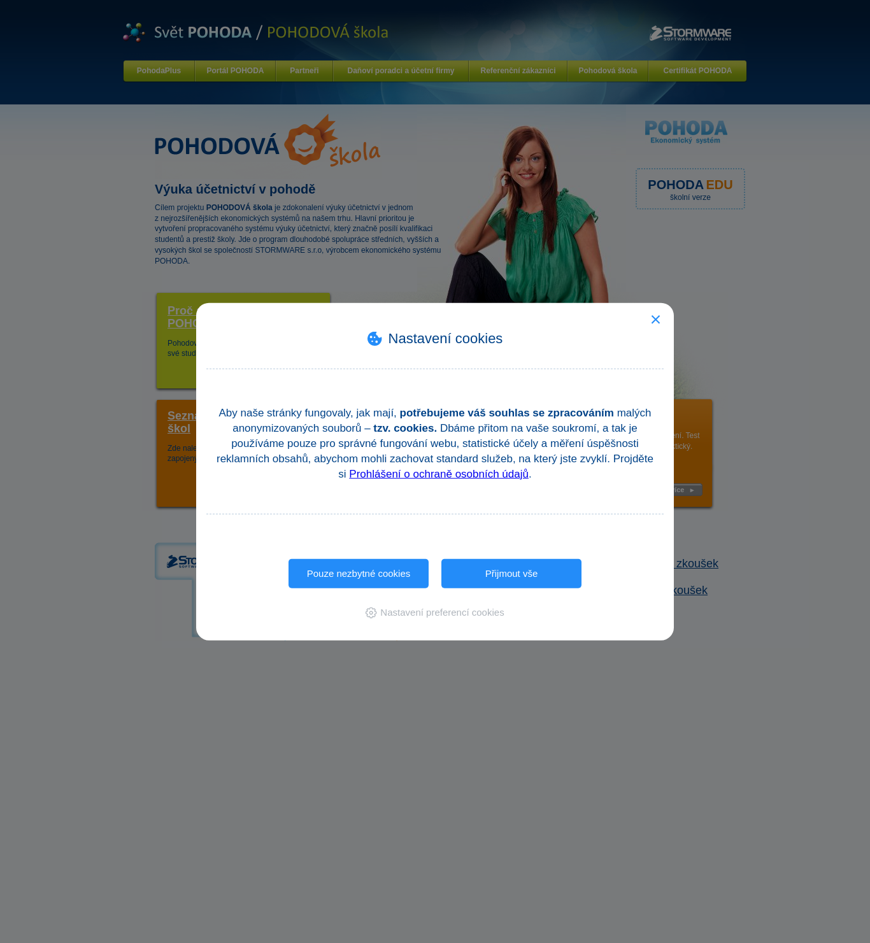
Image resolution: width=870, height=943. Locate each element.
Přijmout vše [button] (511, 572)
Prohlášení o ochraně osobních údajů (439, 473)
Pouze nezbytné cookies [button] (359, 572)
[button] (435, 612)
